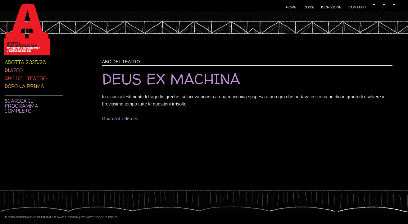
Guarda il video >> (120, 118)
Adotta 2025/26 (25, 62)
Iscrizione (331, 7)
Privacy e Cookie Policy (99, 217)
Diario (14, 70)
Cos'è (308, 7)
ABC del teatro (26, 78)
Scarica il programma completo (21, 105)
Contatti (357, 7)
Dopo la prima (24, 86)
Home (291, 7)
